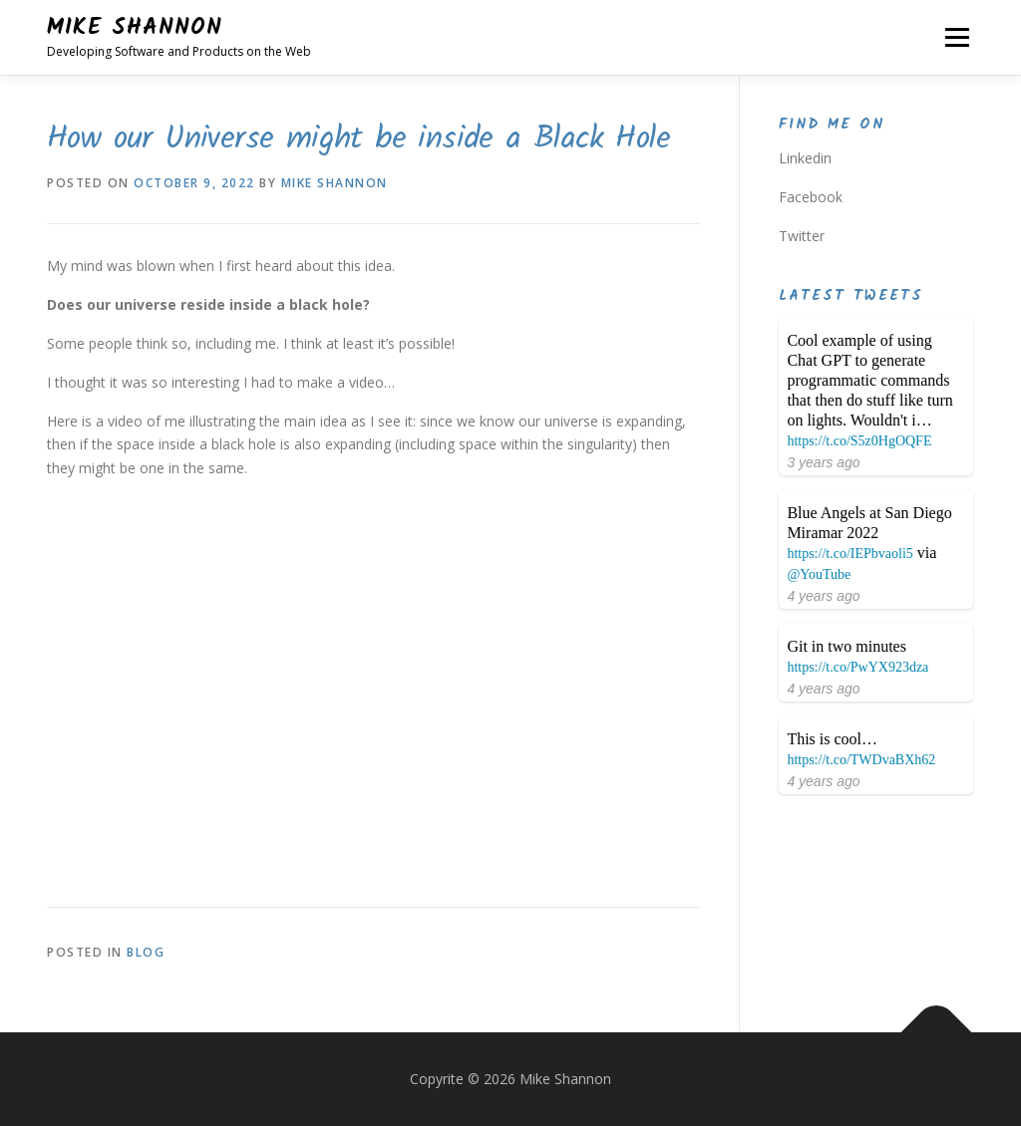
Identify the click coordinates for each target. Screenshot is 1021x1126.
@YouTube (819, 574)
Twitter (802, 235)
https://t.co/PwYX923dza (857, 667)
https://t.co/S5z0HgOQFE (859, 440)
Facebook (811, 196)
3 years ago (823, 462)
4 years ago (823, 596)
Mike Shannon (134, 28)
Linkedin (805, 157)
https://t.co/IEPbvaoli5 (849, 553)
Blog (146, 952)
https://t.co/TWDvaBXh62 (861, 759)
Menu (956, 37)
